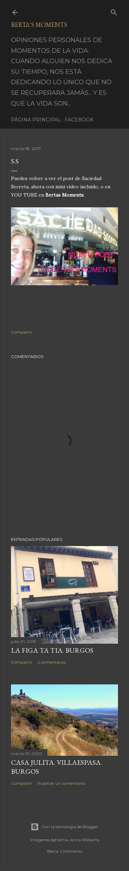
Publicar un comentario (61, 783)
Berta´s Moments (39, 25)
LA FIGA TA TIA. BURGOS (52, 650)
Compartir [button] (21, 332)
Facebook (79, 120)
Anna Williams (84, 839)
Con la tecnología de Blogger (64, 827)
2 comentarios (51, 662)
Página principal (36, 120)
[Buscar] (114, 11)
